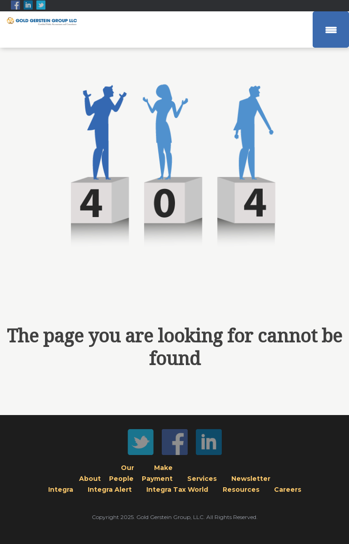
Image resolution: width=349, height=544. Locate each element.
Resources (241, 489)
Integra (60, 489)
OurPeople (122, 473)
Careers (287, 489)
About (90, 479)
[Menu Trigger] (331, 29)
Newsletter (250, 479)
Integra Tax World (177, 489)
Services (202, 479)
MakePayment (157, 473)
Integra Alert (110, 489)
